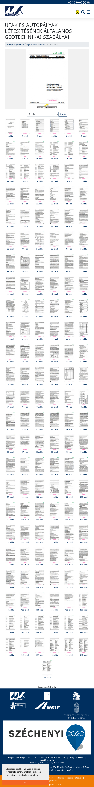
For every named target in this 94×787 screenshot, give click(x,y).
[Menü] (88, 12)
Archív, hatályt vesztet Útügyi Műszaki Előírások (26, 44)
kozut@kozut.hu (47, 760)
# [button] (37, 775)
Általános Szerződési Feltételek (69, 778)
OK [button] (25, 783)
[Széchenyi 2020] (47, 737)
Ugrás (63, 114)
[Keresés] (83, 12)
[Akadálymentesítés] (77, 12)
